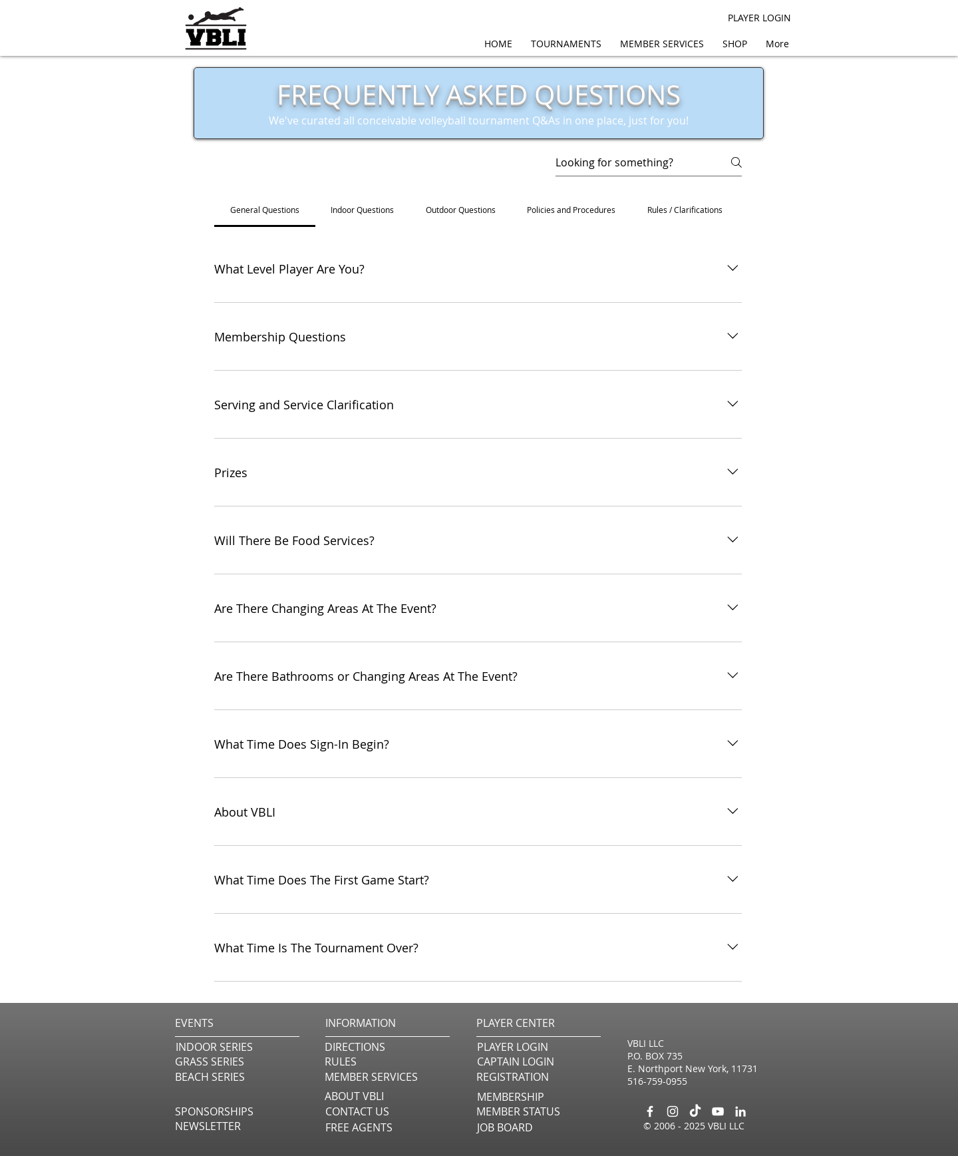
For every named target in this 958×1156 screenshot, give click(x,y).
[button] (664, 43)
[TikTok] (695, 1111)
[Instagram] (672, 1111)
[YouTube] (718, 1111)
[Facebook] (650, 1111)
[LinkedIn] (740, 1111)
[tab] (264, 209)
